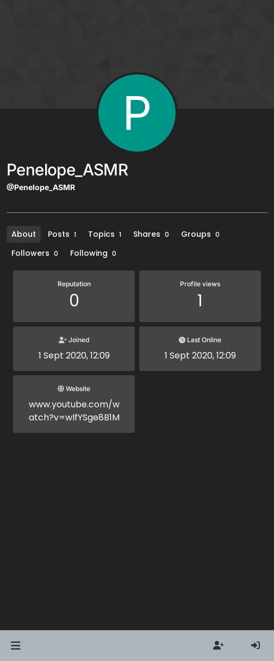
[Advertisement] (137, 540)
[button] (15, 646)
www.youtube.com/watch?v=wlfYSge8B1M (74, 411)
